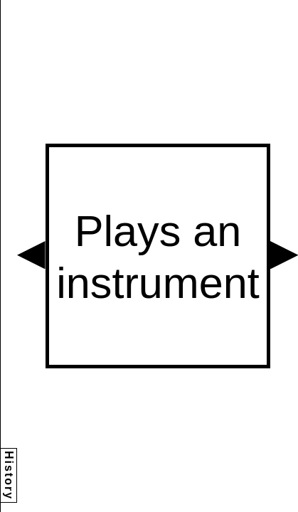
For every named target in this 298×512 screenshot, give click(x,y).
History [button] (9, 475)
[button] (31, 255)
